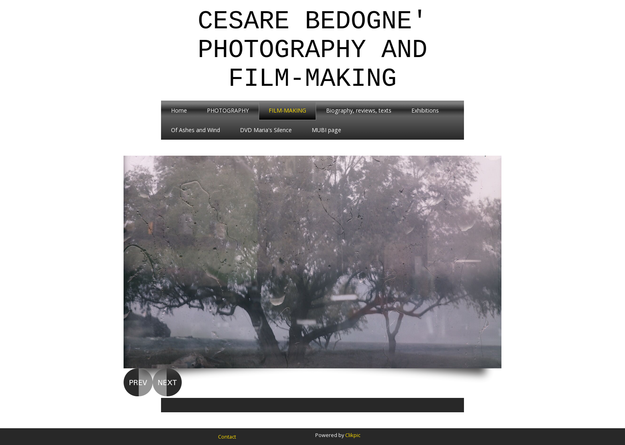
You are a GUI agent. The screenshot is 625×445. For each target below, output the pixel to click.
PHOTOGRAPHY (228, 110)
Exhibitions (425, 110)
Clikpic (352, 435)
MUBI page (326, 130)
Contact (227, 436)
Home (179, 110)
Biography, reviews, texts (358, 110)
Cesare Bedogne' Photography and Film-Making (312, 50)
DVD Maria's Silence (266, 130)
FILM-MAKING (287, 110)
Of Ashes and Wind (195, 130)
